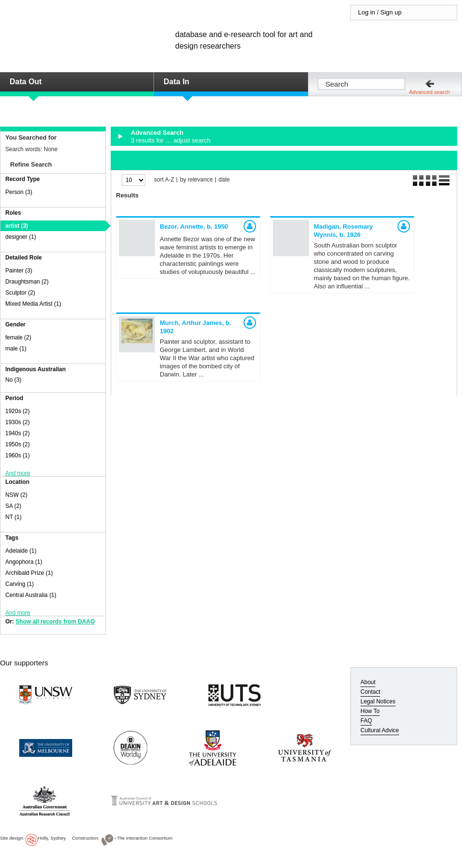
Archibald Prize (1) (29, 573)
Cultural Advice (379, 730)
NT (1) (13, 517)
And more (17, 473)
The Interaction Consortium (145, 838)
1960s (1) (17, 455)
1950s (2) (17, 444)
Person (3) (18, 192)
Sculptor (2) (20, 292)
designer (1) (20, 236)
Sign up (390, 12)
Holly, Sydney (52, 838)
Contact (370, 691)
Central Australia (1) (30, 595)
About (367, 682)
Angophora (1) (23, 561)
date (224, 179)
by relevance (196, 179)
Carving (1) (19, 584)
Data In (176, 82)
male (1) (15, 348)
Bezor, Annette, (194, 226)
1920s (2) (17, 411)
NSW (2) (16, 495)
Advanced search (429, 92)
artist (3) (16, 225)
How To (370, 711)
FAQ (366, 720)
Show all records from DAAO (55, 621)
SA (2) (13, 506)
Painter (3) (18, 270)
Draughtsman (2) (27, 281)
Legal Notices (378, 701)
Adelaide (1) (21, 550)
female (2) (18, 337)
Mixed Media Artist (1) (33, 303)
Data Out (26, 82)
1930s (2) (17, 422)
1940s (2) (17, 433)
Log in (366, 12)
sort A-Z (164, 179)
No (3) (13, 379)
